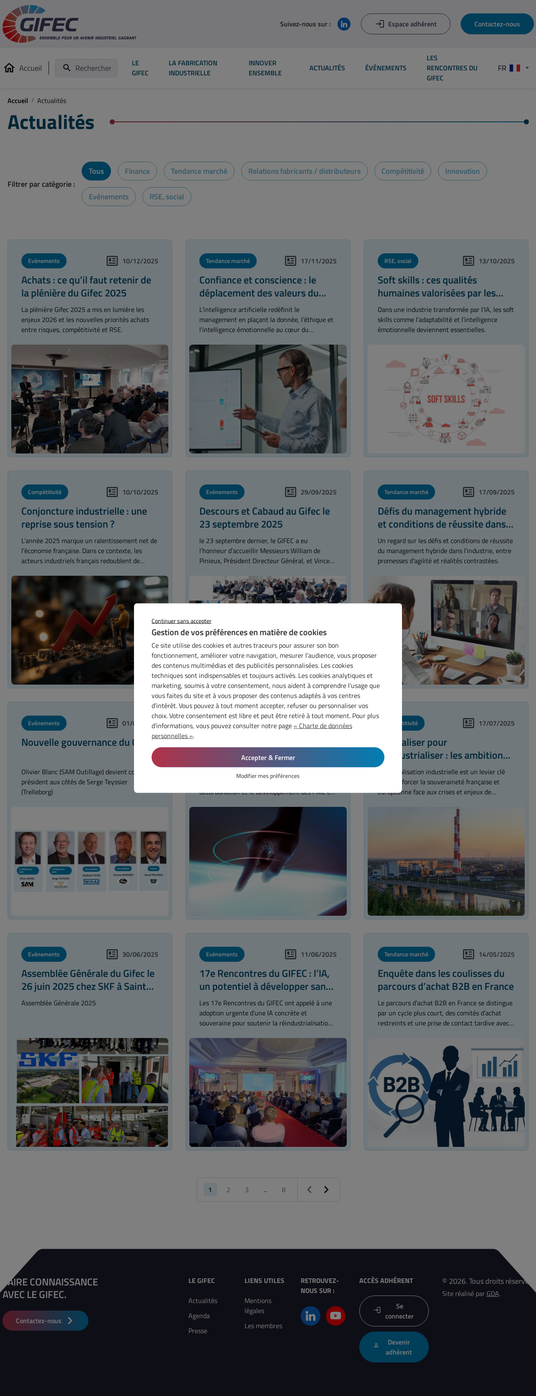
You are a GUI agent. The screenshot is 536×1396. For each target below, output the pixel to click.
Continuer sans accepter (181, 620)
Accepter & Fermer (268, 757)
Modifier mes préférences (268, 775)
